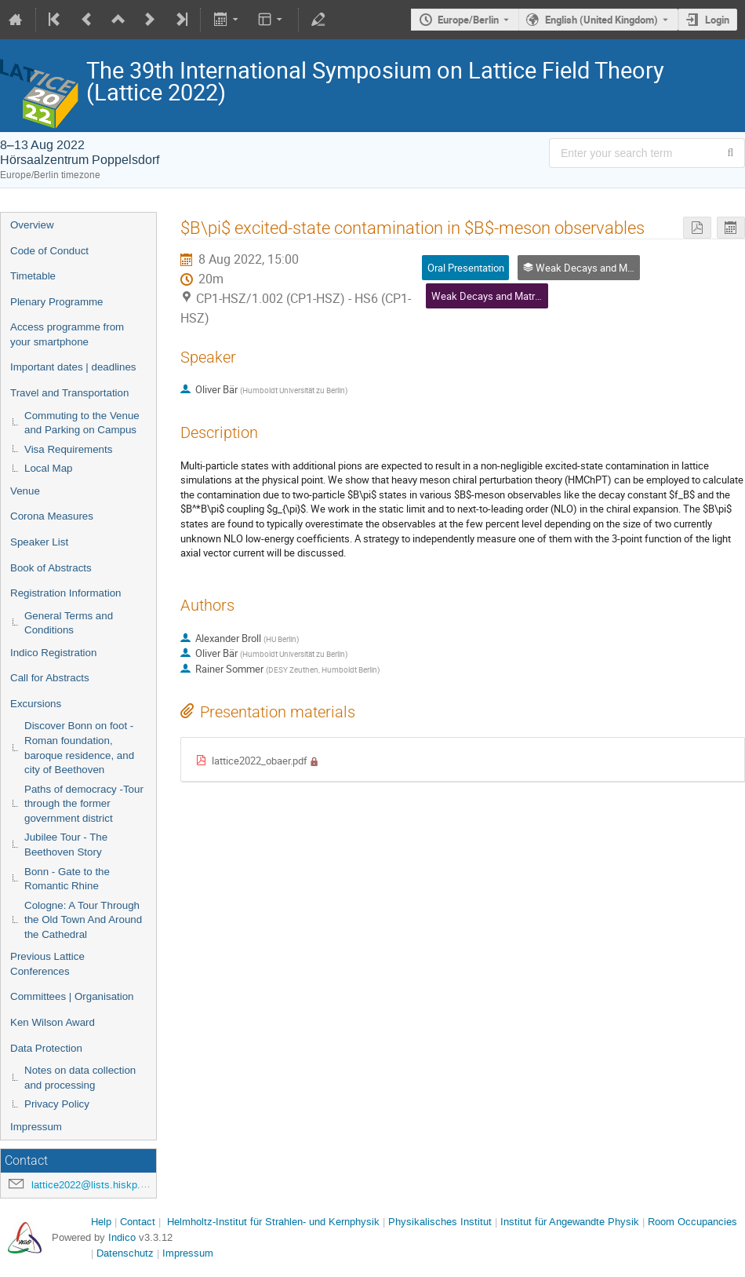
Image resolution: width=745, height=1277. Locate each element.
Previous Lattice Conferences (47, 963)
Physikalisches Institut (440, 1221)
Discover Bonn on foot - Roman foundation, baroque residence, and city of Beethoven (79, 747)
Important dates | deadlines (73, 367)
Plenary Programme (57, 302)
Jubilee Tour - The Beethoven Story (65, 844)
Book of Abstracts (51, 568)
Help (101, 1221)
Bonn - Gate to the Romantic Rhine (67, 879)
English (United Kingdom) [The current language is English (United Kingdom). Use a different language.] (601, 20)
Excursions (35, 704)
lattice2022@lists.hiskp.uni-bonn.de (112, 1184)
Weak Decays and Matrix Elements (508, 296)
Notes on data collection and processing (80, 1077)
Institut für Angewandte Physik (569, 1221)
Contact (137, 1221)
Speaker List (39, 542)
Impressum (36, 1127)
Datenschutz (125, 1253)
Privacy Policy (56, 1104)
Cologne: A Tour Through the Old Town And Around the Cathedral (83, 919)
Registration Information (66, 593)
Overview (32, 225)
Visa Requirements (68, 449)
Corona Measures (51, 516)
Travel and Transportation (69, 393)
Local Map (48, 468)
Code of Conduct (49, 251)
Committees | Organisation (72, 996)
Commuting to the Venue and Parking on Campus (82, 423)
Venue (25, 491)
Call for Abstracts (49, 678)
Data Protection (46, 1048)
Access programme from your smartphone (67, 334)
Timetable (33, 276)
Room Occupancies (692, 1221)
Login (717, 20)
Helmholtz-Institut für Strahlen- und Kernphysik (273, 1221)
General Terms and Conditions (68, 623)
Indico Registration (53, 653)
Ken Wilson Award (52, 1022)
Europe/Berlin (468, 20)
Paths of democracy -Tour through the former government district (84, 803)
